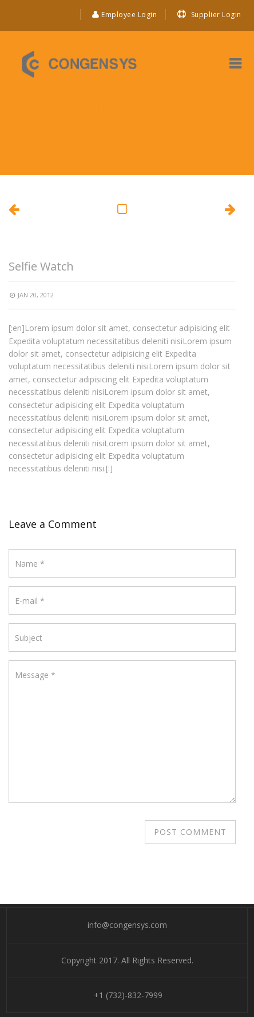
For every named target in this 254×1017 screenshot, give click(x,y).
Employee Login (124, 14)
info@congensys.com (127, 924)
